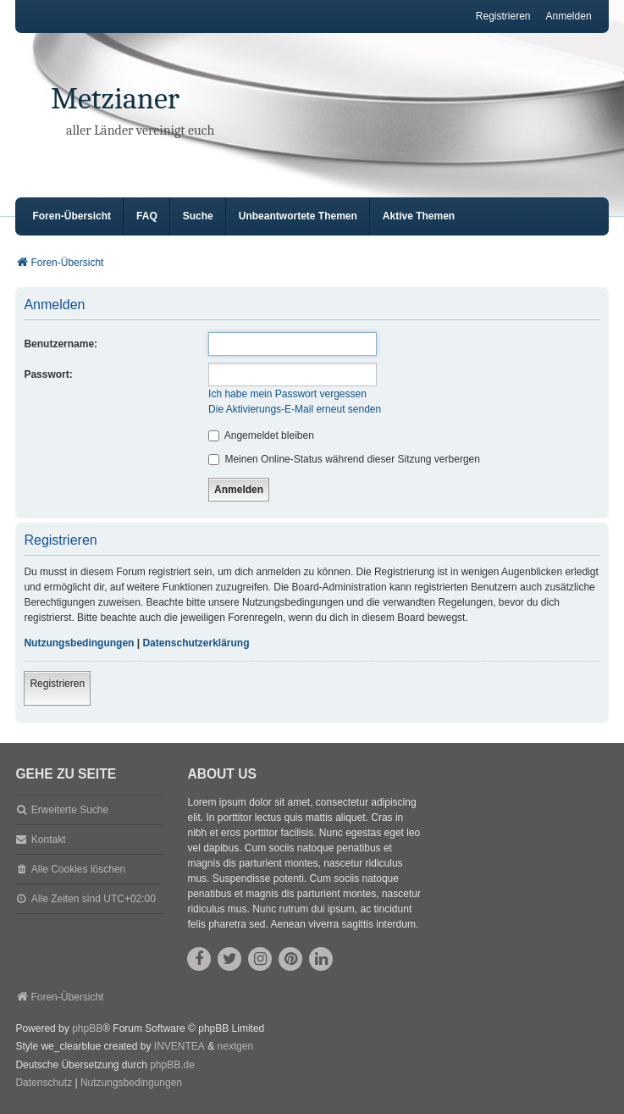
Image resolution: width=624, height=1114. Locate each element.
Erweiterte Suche (69, 810)
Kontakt (48, 839)
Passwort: (48, 374)
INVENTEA (179, 1046)
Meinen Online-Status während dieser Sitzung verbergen (344, 459)
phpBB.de (172, 1065)
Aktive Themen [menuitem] (419, 216)
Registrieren (57, 684)
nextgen (236, 1046)
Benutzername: (60, 344)
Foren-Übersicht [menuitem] (71, 216)
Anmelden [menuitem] (569, 16)
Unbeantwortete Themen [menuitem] (298, 216)
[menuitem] (43, 1083)
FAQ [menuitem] (146, 216)
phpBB (87, 1028)
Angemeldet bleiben (261, 435)
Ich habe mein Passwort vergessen (287, 394)
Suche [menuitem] (198, 216)
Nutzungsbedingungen (79, 643)
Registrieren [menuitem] (503, 16)
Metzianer (115, 98)
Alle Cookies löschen (78, 869)
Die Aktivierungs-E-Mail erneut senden (294, 409)
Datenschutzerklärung (195, 643)
